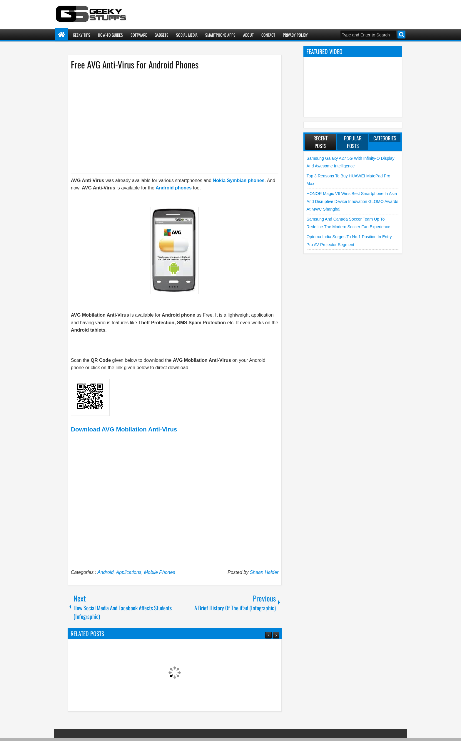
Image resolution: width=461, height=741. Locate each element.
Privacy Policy (295, 35)
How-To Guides (110, 35)
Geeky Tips (81, 35)
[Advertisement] (168, 121)
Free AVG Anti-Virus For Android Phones (134, 64)
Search (401, 34)
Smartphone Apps (220, 35)
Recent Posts (320, 141)
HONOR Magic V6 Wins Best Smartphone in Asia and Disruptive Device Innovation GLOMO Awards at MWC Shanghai (352, 201)
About (248, 35)
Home (61, 35)
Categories (384, 138)
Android (105, 572)
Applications (128, 572)
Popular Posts (353, 141)
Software (139, 35)
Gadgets (161, 35)
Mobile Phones (159, 572)
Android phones (174, 187)
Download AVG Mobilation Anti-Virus (124, 429)
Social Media (187, 35)
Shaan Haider (264, 572)
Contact (268, 35)
